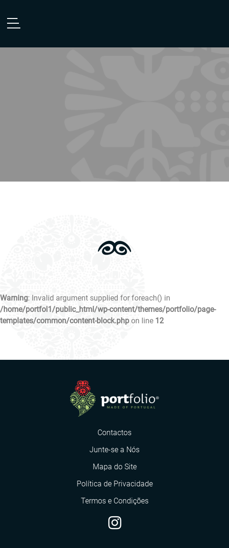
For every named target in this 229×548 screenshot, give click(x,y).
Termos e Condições (115, 500)
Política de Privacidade (115, 483)
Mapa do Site (115, 466)
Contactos (114, 432)
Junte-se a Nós (114, 449)
